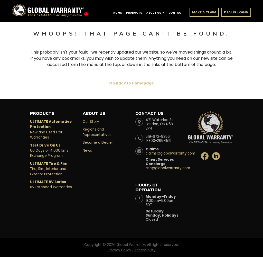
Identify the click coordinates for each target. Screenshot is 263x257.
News (87, 150)
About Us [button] (153, 13)
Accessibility (145, 250)
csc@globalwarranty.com (168, 168)
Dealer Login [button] (236, 12)
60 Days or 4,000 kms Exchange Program (49, 150)
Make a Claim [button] (204, 12)
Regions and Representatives (97, 132)
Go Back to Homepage (131, 83)
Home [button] (117, 13)
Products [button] (134, 13)
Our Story (91, 121)
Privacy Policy (119, 250)
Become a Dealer (98, 142)
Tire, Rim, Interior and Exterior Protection (48, 169)
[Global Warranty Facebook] (205, 155)
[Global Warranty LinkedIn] (216, 155)
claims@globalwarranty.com (170, 153)
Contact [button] (175, 13)
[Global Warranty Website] (210, 123)
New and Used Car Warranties (51, 129)
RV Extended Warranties (51, 184)
